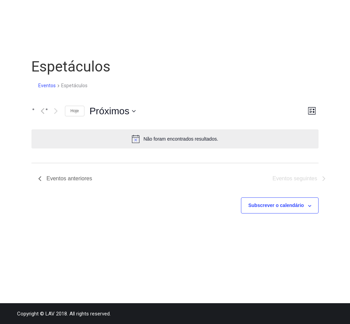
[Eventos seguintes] (56, 111)
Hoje (74, 110)
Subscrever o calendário (276, 205)
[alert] (175, 138)
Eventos (47, 85)
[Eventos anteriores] (42, 111)
